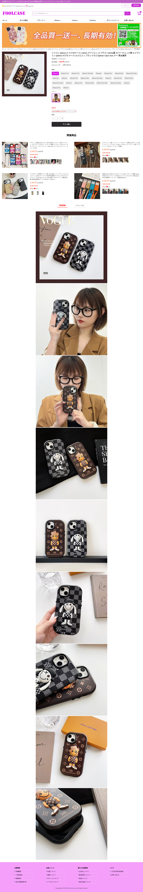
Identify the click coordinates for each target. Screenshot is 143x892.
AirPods (92, 20)
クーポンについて (52, 882)
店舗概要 (18, 871)
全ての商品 (24, 20)
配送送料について (84, 875)
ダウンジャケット (113, 20)
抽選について (51, 875)
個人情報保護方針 (21, 882)
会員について (51, 871)
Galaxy (75, 20)
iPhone (57, 20)
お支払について (84, 871)
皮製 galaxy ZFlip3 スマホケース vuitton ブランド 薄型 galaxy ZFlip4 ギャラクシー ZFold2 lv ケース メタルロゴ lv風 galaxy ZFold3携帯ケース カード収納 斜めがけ (120, 175)
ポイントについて (52, 878)
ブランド (41, 20)
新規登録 (136, 5)
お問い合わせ (129, 20)
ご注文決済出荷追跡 (117, 871)
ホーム (4, 20)
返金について (83, 878)
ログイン (126, 5)
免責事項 (18, 878)
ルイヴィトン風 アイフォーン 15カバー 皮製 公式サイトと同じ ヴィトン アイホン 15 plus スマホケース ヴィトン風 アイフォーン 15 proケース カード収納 (121, 144)
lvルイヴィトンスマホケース (16, 49)
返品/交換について (85, 882)
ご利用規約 (18, 875)
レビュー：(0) (56, 65)
